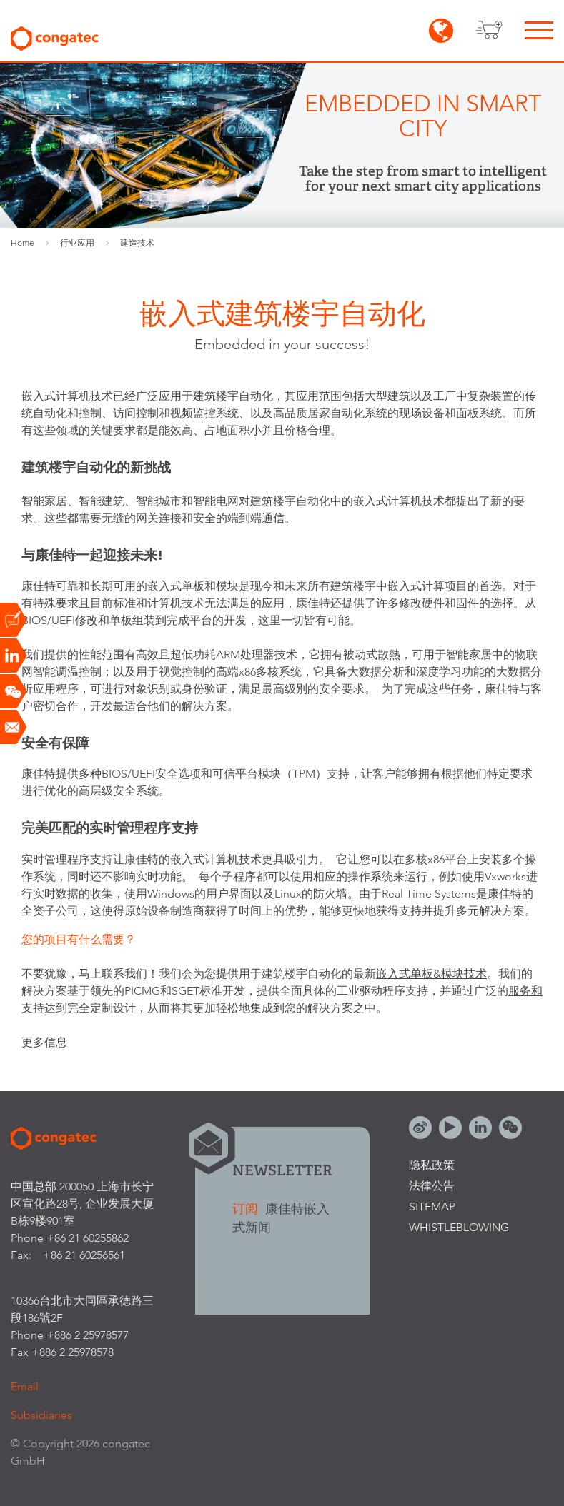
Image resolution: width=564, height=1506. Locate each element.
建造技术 (137, 242)
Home (22, 242)
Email (25, 1386)
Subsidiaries (41, 1415)
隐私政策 (432, 1165)
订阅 (247, 1208)
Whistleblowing (459, 1227)
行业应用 (77, 242)
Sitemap (432, 1206)
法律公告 (432, 1186)
